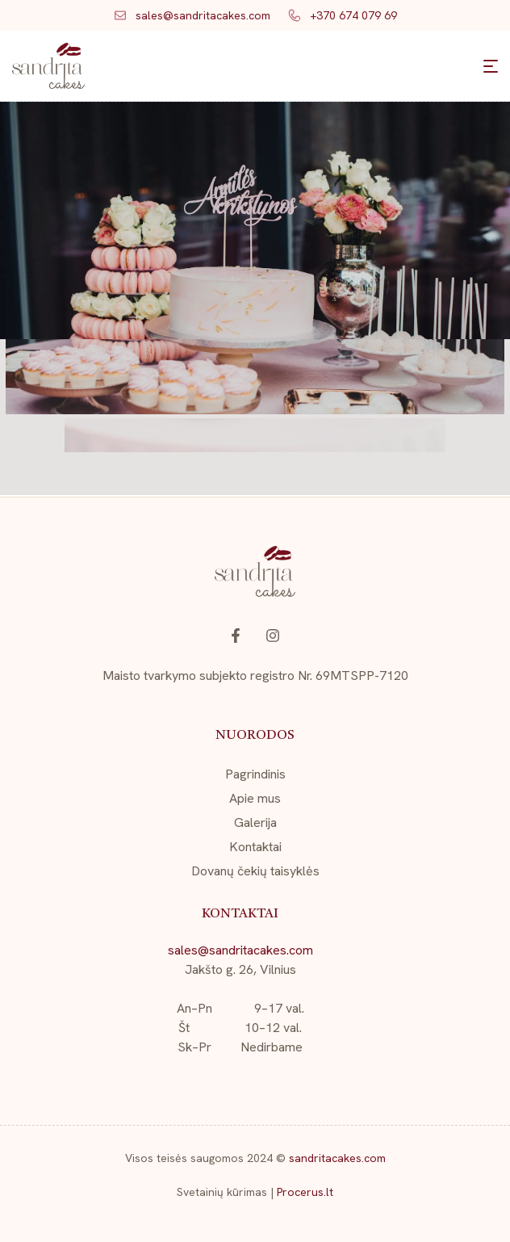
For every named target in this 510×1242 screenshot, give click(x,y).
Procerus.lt (305, 1192)
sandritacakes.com (337, 1158)
